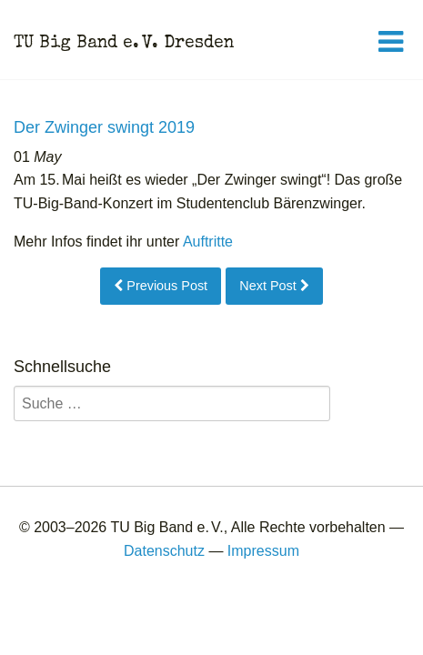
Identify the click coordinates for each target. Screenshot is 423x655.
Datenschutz (164, 551)
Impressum (263, 551)
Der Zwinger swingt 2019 (104, 127)
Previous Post (160, 285)
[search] (172, 403)
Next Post (273, 285)
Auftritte (208, 241)
